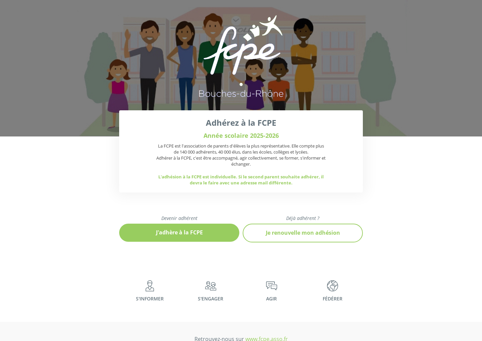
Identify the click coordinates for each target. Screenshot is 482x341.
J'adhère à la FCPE (179, 232)
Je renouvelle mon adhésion (303, 232)
